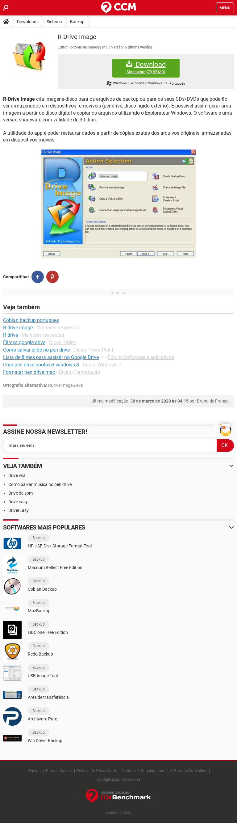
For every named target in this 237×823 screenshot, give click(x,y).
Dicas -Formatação (79, 372)
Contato (129, 770)
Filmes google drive (24, 342)
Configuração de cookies (118, 779)
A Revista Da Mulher (188, 770)
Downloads (28, 21)
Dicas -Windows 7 (102, 365)
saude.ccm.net (119, 812)
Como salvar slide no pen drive (36, 350)
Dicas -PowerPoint (93, 350)
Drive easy (18, 501)
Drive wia (17, 475)
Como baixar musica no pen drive (40, 484)
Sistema (54, 21)
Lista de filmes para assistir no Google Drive (51, 357)
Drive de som (20, 493)
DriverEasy (18, 510)
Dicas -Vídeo (62, 342)
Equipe (34, 770)
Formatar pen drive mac (29, 372)
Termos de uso (58, 770)
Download (146, 67)
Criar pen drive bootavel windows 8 (41, 365)
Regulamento (152, 770)
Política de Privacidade (96, 770)
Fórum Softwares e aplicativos (141, 357)
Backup (77, 21)
